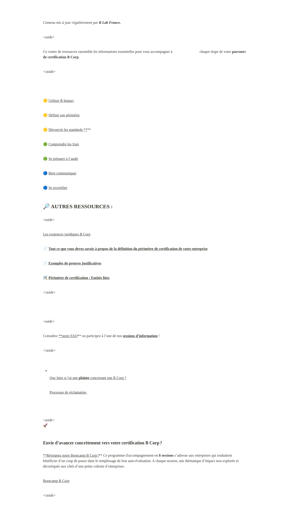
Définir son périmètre (64, 115)
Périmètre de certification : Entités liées (78, 278)
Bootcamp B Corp (56, 481)
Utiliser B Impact (61, 101)
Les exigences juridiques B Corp (66, 234)
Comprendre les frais (63, 144)
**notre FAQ (67, 336)
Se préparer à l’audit (63, 159)
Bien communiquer (62, 173)
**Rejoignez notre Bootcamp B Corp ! (71, 455)
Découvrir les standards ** (67, 130)
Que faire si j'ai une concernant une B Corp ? (88, 378)
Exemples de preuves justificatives (74, 263)
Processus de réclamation (68, 392)
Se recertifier (57, 188)
